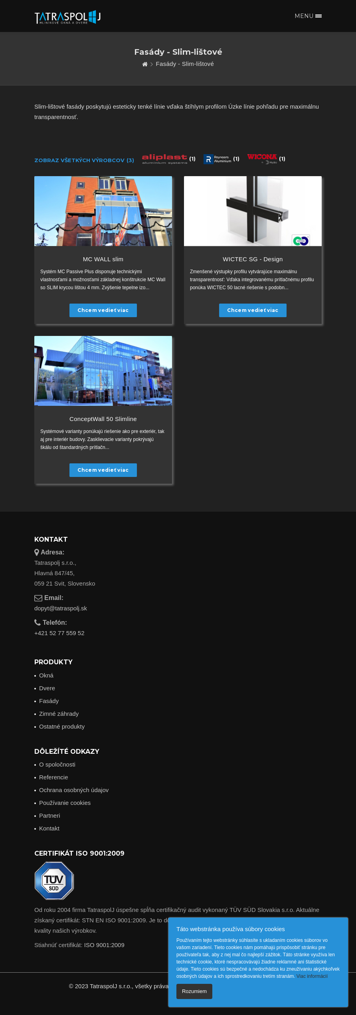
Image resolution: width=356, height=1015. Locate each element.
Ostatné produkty (62, 726)
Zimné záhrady (59, 713)
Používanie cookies (65, 802)
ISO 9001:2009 (104, 945)
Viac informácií (312, 976)
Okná (46, 675)
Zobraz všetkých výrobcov (84, 160)
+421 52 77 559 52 (59, 633)
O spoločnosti (57, 764)
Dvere (47, 688)
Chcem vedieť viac (103, 310)
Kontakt (49, 828)
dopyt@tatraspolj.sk (60, 608)
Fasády (49, 700)
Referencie (53, 777)
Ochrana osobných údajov (74, 790)
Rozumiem (194, 991)
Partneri (49, 815)
